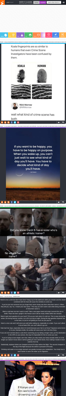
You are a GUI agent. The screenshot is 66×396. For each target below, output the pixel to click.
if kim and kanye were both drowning (14, 359)
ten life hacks (8, 296)
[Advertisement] (33, 19)
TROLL (37, 35)
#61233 (1, 42)
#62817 (1, 126)
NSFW (45, 35)
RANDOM (62, 35)
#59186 (1, 206)
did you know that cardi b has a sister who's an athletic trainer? (21, 206)
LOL (28, 35)
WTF (11, 35)
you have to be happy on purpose (27, 126)
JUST (10, 2)
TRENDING (55, 35)
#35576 (1, 359)
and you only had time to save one (34, 359)
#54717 (1, 296)
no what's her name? (45, 206)
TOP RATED (48, 35)
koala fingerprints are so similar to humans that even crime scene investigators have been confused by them (34, 41)
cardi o (54, 206)
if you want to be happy (10, 126)
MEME (4, 35)
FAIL (20, 35)
